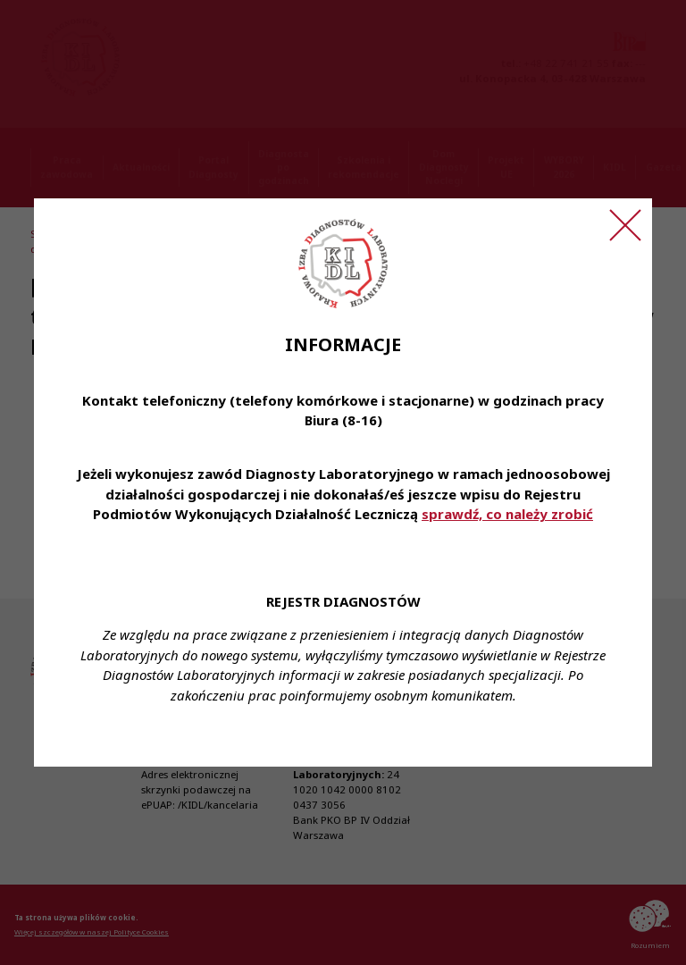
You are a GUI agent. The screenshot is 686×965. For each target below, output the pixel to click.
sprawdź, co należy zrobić (507, 514)
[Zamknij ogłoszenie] (625, 225)
